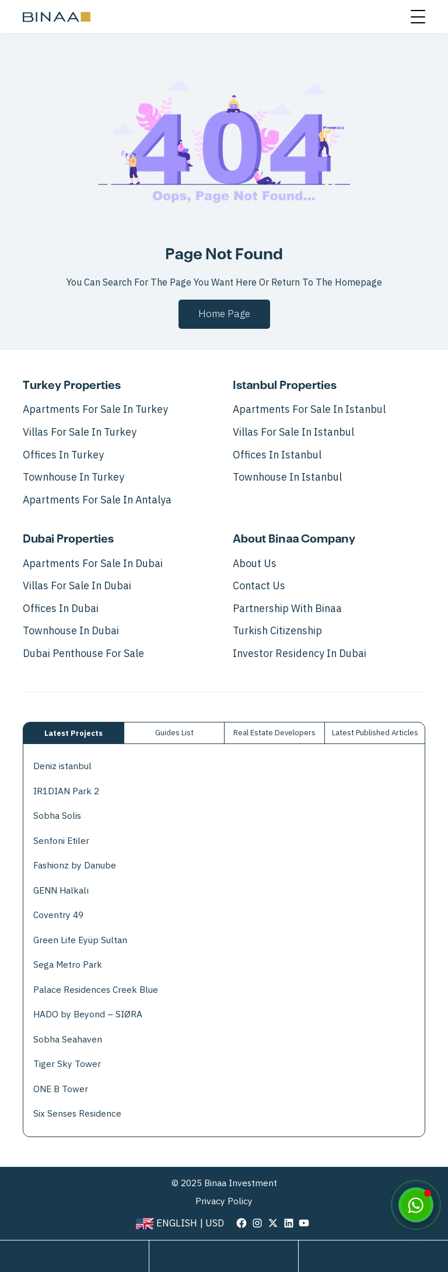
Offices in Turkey (63, 455)
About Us (254, 563)
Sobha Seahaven (67, 1039)
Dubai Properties (68, 539)
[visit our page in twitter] (273, 1222)
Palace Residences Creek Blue (95, 989)
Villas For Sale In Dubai (77, 585)
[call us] (373, 1256)
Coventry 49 (58, 915)
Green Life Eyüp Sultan (80, 940)
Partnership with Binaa (287, 608)
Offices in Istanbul (277, 455)
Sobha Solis (57, 815)
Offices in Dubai (61, 608)
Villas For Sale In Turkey (79, 432)
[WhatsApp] (415, 1204)
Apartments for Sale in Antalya (97, 500)
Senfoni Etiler (61, 840)
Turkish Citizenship (277, 630)
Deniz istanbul (62, 766)
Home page (224, 314)
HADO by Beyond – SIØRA (87, 1014)
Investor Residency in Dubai (299, 653)
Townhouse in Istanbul (287, 477)
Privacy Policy (224, 1201)
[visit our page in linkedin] (289, 1222)
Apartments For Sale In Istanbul (309, 409)
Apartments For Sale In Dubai (93, 563)
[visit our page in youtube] (304, 1222)
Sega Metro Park (67, 964)
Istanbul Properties (285, 385)
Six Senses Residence (77, 1113)
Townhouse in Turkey (73, 477)
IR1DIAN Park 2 (66, 791)
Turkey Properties (72, 385)
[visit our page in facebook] (241, 1222)
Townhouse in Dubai (71, 630)
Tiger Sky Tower (67, 1064)
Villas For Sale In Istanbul (293, 432)
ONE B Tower (60, 1089)
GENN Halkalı (61, 890)
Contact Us (259, 585)
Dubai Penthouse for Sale (83, 653)
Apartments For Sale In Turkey (95, 409)
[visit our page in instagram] (257, 1222)
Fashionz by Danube (74, 865)
